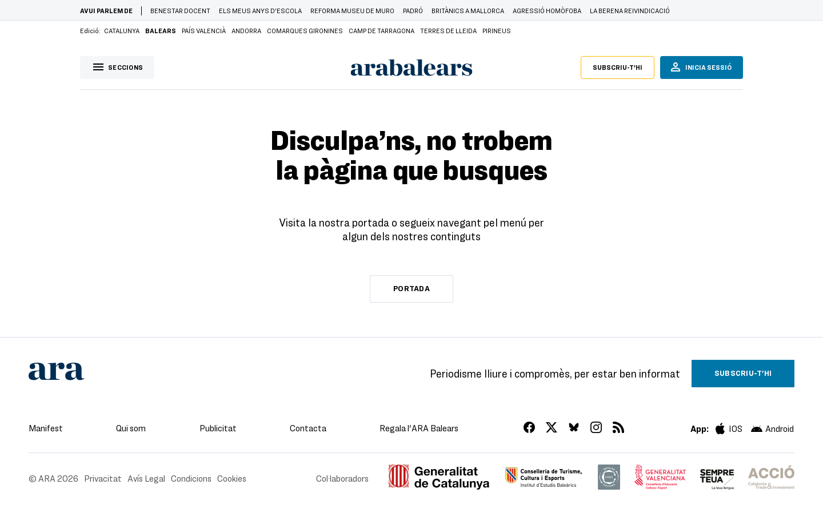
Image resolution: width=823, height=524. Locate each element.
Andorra (246, 30)
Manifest (46, 428)
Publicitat (218, 428)
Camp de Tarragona (381, 30)
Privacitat (103, 478)
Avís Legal (146, 478)
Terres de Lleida (448, 30)
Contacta (308, 428)
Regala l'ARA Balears (418, 428)
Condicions (191, 478)
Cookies (231, 478)
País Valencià (204, 30)
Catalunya (121, 30)
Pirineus (496, 30)
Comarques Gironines (305, 30)
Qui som (131, 428)
